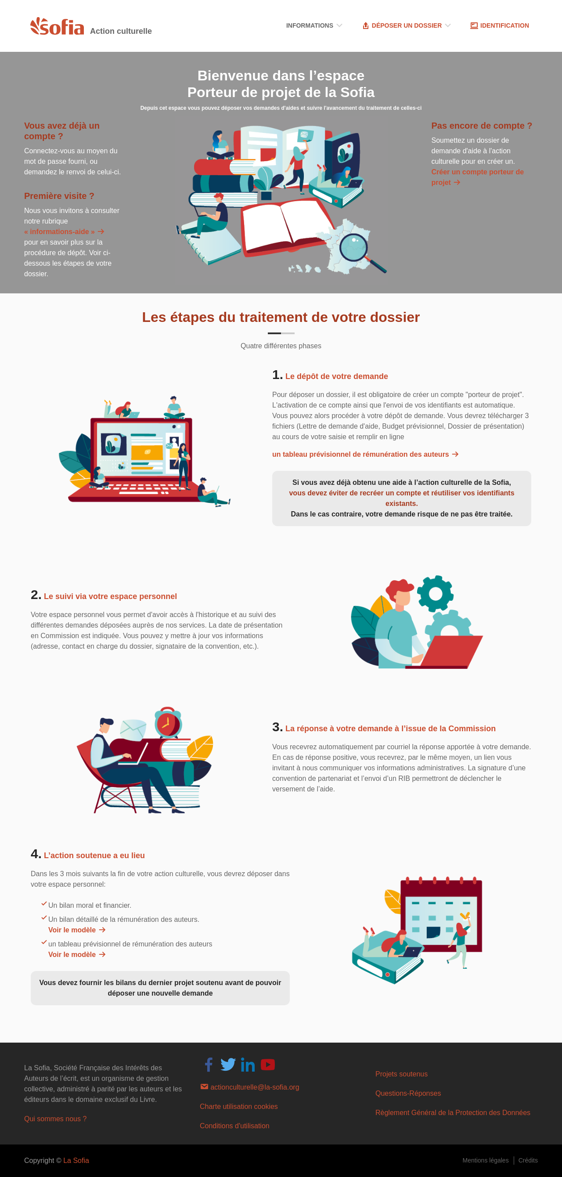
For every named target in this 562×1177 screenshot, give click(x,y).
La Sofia (76, 1160)
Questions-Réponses (408, 1093)
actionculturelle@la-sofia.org (249, 1086)
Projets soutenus (401, 1074)
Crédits (528, 1160)
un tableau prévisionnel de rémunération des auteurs (366, 454)
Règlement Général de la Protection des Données (452, 1112)
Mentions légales (486, 1160)
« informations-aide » (64, 231)
